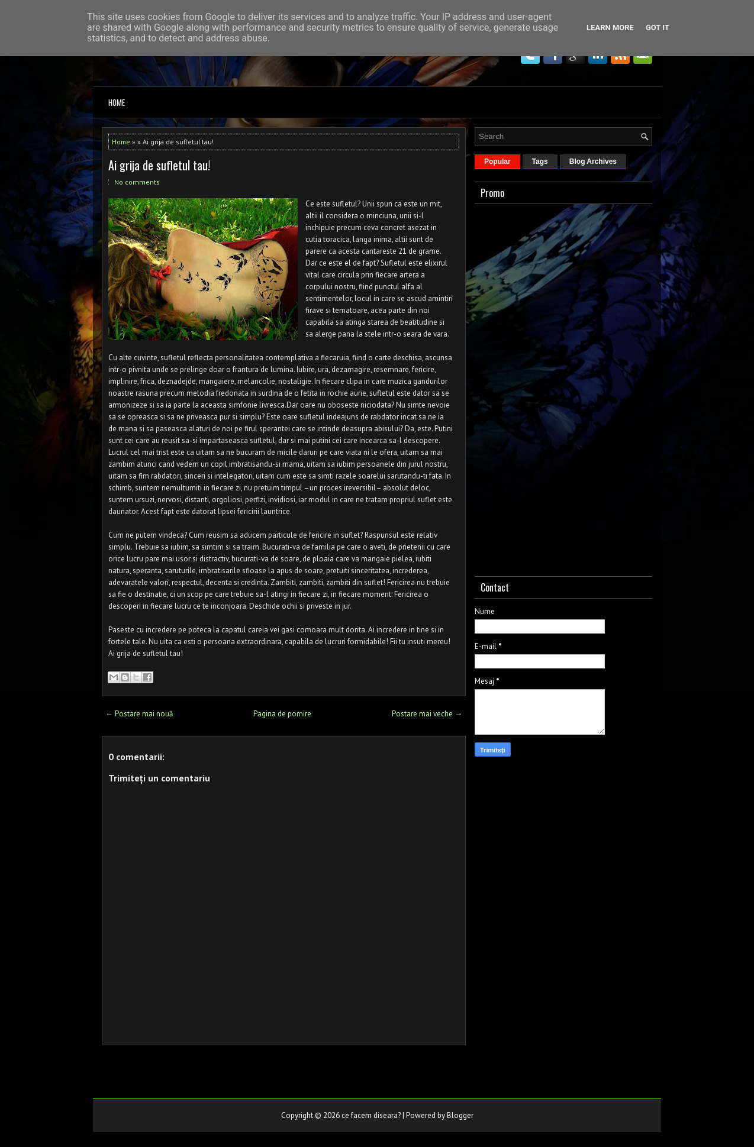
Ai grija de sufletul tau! (159, 165)
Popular (497, 161)
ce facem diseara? (371, 1115)
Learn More (610, 27)
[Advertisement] (563, 387)
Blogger (460, 1115)
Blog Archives (593, 161)
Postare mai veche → (427, 714)
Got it (657, 27)
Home (116, 102)
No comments (137, 181)
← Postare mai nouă (139, 714)
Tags (540, 161)
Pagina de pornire (282, 714)
